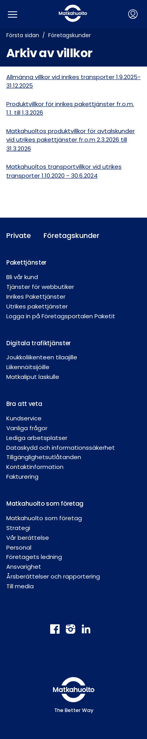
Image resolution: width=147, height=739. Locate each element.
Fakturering (22, 476)
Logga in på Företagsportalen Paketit (60, 316)
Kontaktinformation (35, 467)
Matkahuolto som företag (44, 518)
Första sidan (22, 35)
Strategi (18, 528)
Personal (18, 547)
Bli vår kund (22, 277)
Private (18, 235)
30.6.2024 (84, 175)
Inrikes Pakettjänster (35, 296)
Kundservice (24, 418)
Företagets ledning (34, 557)
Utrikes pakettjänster (37, 306)
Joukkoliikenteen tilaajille (41, 357)
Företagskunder (69, 35)
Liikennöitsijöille (27, 367)
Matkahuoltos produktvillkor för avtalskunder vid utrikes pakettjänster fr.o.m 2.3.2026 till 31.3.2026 (70, 140)
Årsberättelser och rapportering (53, 576)
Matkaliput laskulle (32, 377)
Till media (20, 586)
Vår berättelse (27, 538)
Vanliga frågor (26, 428)
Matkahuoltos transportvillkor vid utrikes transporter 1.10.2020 (64, 171)
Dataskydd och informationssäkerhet (60, 447)
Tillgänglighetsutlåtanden (43, 457)
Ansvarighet (23, 566)
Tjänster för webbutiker (40, 287)
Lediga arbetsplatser (36, 438)
